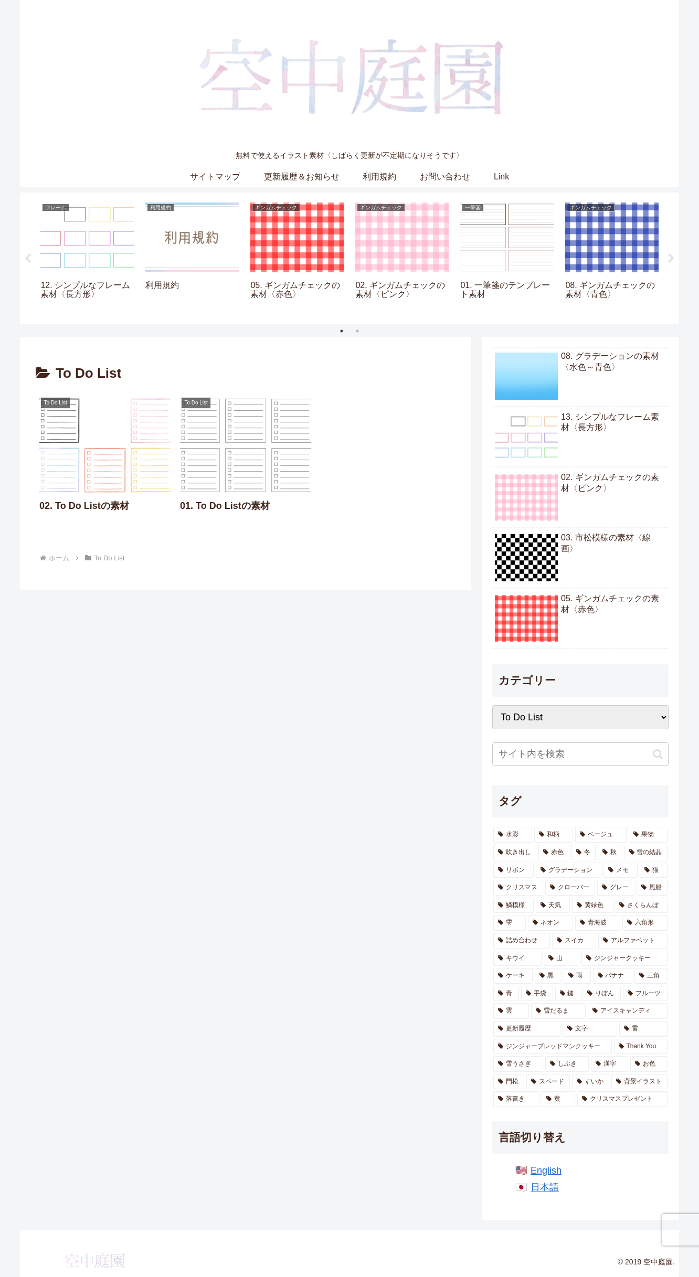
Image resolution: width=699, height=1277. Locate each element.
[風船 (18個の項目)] (652, 888)
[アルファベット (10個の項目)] (633, 941)
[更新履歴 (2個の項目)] (526, 1029)
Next (671, 258)
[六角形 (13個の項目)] (645, 923)
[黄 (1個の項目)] (558, 1099)
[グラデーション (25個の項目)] (568, 870)
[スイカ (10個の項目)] (574, 941)
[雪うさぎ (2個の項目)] (518, 1064)
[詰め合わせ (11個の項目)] (521, 941)
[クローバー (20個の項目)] (570, 888)
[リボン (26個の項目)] (513, 870)
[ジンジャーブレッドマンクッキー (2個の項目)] (552, 1047)
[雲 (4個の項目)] (511, 1011)
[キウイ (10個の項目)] (517, 958)
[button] (658, 754)
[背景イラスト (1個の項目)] (639, 1082)
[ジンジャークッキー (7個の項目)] (624, 958)
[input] (580, 754)
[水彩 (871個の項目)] (512, 835)
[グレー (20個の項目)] (615, 888)
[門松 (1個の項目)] (508, 1082)
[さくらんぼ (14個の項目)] (641, 905)
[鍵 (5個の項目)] (568, 994)
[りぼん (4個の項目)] (601, 994)
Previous (28, 258)
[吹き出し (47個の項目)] (514, 852)
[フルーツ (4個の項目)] (645, 994)
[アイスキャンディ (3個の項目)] (628, 1011)
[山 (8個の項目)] (561, 958)
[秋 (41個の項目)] (610, 852)
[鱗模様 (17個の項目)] (513, 905)
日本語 (545, 1187)
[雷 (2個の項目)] (643, 1029)
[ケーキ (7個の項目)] (513, 976)
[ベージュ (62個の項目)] (601, 835)
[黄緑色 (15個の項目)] (592, 905)
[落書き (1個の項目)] (516, 1099)
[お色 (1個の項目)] (649, 1064)
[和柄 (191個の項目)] (553, 835)
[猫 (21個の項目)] (654, 870)
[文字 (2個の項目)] (590, 1029)
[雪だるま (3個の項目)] (558, 1011)
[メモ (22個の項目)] (620, 870)
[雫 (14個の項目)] (509, 923)
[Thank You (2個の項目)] (641, 1047)
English (546, 1170)
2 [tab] (357, 331)
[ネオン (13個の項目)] (550, 923)
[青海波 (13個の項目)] (597, 923)
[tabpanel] (87, 256)
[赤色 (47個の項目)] (553, 852)
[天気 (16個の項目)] (553, 905)
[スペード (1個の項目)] (548, 1082)
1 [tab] (341, 331)
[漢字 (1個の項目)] (609, 1064)
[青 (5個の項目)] (506, 994)
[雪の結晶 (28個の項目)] (646, 852)
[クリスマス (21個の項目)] (518, 888)
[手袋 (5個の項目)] (537, 994)
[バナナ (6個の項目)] (612, 976)
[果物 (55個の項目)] (648, 835)
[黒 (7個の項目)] (548, 976)
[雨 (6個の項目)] (577, 976)
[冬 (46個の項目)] (583, 852)
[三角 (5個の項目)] (651, 976)
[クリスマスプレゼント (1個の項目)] (622, 1099)
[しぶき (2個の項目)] (567, 1064)
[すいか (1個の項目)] (590, 1082)
